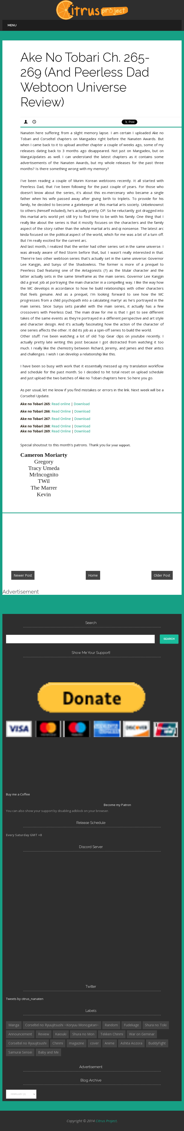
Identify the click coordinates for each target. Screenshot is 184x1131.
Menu (12, 25)
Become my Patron (117, 805)
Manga (13, 1025)
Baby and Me (48, 1052)
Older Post (162, 575)
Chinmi (57, 1043)
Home (93, 575)
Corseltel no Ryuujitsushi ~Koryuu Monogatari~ (62, 1025)
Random (111, 1025)
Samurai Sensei (20, 1052)
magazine (76, 1043)
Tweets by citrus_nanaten (24, 999)
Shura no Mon (83, 1034)
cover (94, 1043)
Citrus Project (106, 1120)
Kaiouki (60, 1034)
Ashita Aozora (131, 1043)
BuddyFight (157, 1043)
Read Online (61, 411)
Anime (110, 1043)
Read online (61, 404)
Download (82, 404)
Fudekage (131, 1025)
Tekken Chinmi (111, 1034)
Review (43, 1034)
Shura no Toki (156, 1025)
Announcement (20, 1034)
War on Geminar (142, 1034)
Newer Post (23, 575)
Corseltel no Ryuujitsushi (27, 1043)
